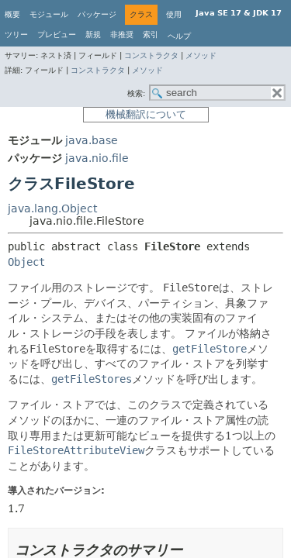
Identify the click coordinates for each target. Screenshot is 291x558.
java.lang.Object (52, 208)
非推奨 (121, 34)
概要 (12, 14)
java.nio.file (97, 158)
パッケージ (97, 14)
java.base (91, 140)
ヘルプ (179, 36)
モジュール (48, 14)
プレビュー (56, 34)
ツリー (16, 34)
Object (26, 262)
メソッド (201, 55)
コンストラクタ (151, 55)
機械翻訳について (146, 114)
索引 (150, 34)
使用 (174, 14)
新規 (93, 34)
